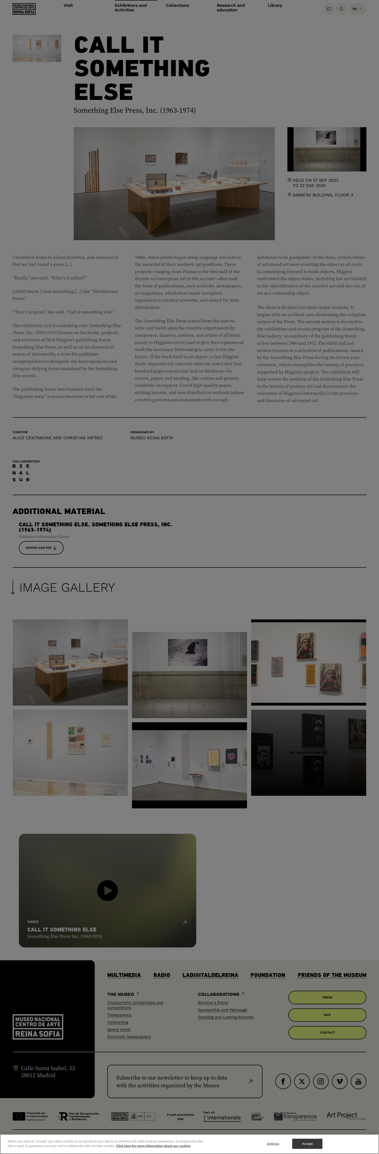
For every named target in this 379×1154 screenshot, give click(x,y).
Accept (307, 1144)
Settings (273, 1144)
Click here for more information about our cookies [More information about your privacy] (153, 1147)
